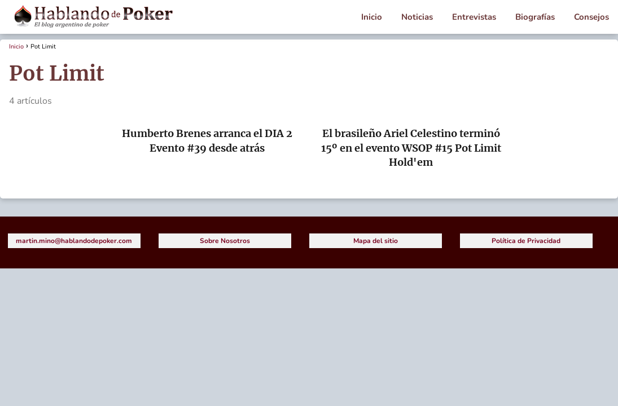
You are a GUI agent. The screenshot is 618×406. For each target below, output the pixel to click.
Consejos (591, 17)
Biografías (535, 17)
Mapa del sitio (375, 240)
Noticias (417, 17)
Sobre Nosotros (225, 240)
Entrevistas (474, 17)
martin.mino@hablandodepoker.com (74, 240)
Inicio (371, 17)
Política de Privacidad (526, 240)
